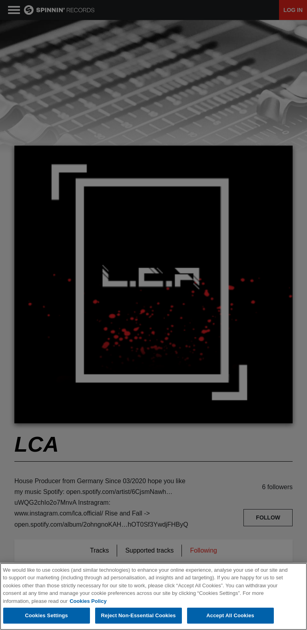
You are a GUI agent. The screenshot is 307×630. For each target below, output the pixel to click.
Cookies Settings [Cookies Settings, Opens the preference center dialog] (46, 615)
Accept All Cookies (230, 615)
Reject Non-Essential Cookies (138, 615)
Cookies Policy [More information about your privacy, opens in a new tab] (88, 601)
